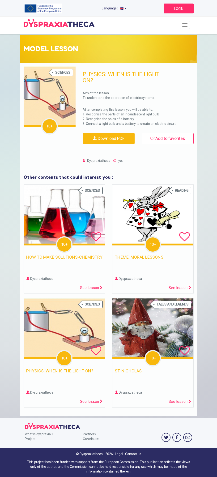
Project (30, 439)
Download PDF (108, 138)
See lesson (91, 287)
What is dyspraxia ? (39, 434)
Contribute (91, 439)
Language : (114, 8)
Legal (119, 454)
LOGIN (178, 9)
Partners (89, 434)
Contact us (133, 454)
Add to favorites (167, 138)
